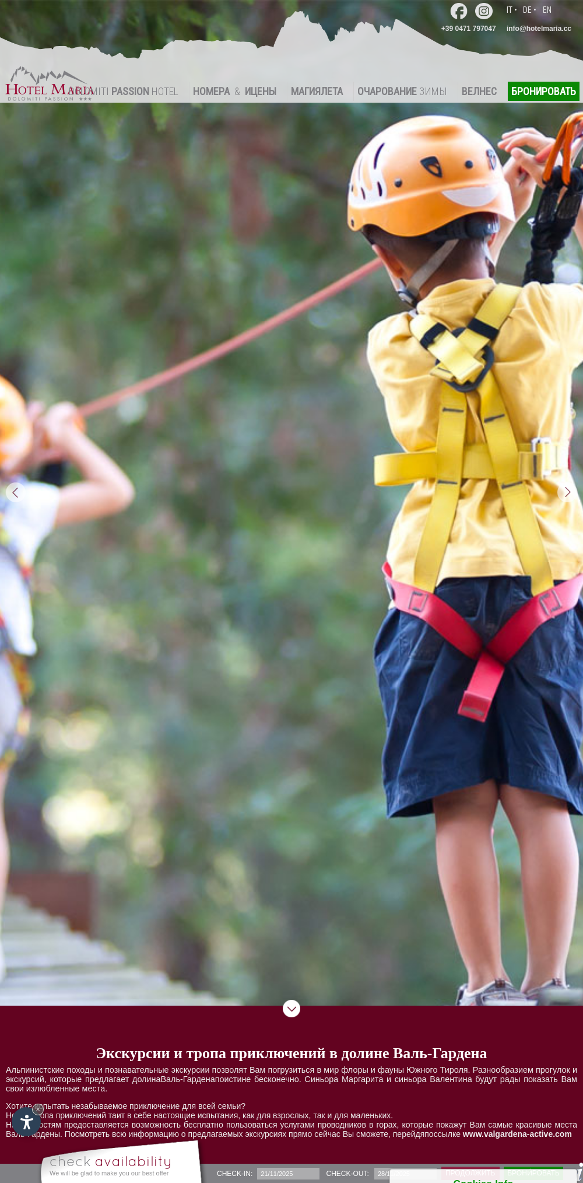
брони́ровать (533, 1173)
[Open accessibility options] (26, 1121)
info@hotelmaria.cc (539, 28)
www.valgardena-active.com (517, 1134)
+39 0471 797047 (468, 28)
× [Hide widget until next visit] (38, 1109)
